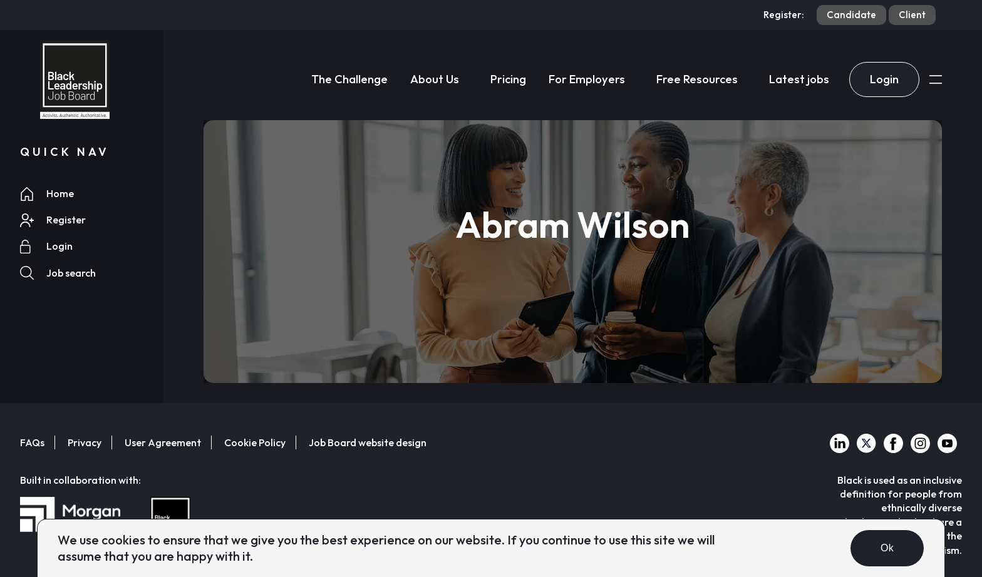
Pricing (508, 79)
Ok (887, 548)
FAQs (32, 442)
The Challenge (349, 79)
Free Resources (697, 79)
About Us (434, 79)
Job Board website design (367, 442)
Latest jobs (799, 79)
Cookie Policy (255, 442)
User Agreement (163, 442)
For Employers (587, 79)
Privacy (84, 442)
